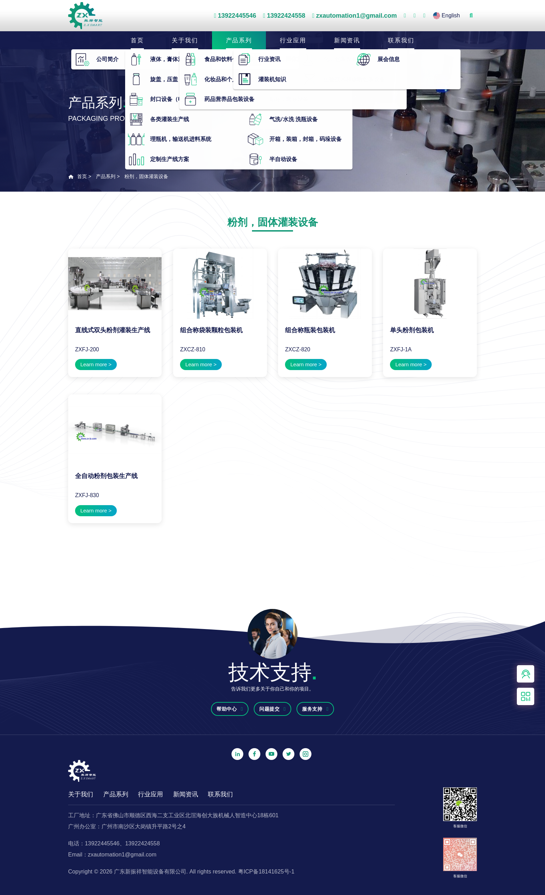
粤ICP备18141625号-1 (266, 871)
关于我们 (185, 39)
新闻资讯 (347, 39)
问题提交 (272, 709)
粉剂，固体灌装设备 (146, 176)
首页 (137, 39)
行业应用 (293, 39)
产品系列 (239, 39)
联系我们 (401, 39)
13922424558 (286, 15)
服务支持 (315, 709)
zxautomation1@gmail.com (356, 15)
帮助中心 (230, 709)
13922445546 (237, 15)
